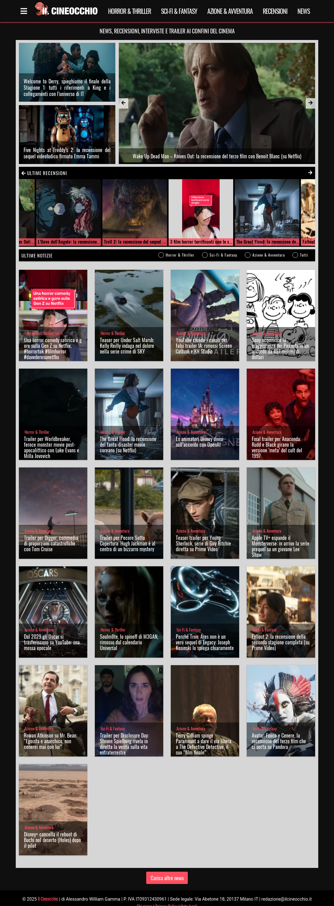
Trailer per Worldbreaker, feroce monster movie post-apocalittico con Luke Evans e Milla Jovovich (51, 438)
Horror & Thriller (129, 11)
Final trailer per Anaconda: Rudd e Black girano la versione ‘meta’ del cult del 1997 (277, 438)
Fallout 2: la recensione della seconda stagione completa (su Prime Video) (280, 633)
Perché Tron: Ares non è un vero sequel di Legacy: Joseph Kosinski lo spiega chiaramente (205, 633)
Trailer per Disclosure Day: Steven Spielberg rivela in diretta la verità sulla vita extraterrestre (124, 734)
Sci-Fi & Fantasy (179, 11)
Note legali (189, 896)
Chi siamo (144, 896)
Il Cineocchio (48, 889)
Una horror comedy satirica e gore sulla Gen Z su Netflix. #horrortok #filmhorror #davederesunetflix (53, 339)
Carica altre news (167, 868)
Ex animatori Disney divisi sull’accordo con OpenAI (199, 432)
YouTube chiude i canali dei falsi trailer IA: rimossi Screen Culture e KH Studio (204, 336)
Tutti (304, 245)
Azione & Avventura (230, 11)
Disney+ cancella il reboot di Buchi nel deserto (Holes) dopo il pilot (52, 830)
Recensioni (275, 11)
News (303, 11)
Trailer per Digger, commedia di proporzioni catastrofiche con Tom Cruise (51, 534)
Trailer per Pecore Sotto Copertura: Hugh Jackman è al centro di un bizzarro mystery (127, 534)
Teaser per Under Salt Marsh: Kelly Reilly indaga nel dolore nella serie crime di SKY (127, 336)
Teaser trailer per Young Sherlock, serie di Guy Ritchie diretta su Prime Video (203, 534)
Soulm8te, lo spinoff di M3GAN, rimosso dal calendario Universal (129, 633)
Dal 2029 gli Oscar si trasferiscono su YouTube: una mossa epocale (52, 633)
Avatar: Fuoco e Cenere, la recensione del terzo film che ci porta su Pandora (279, 731)
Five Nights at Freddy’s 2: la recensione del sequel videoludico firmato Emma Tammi (67, 143)
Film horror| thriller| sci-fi (43, 324)
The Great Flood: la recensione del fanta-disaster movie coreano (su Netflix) (128, 435)
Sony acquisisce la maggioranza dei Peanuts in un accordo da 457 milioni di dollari (280, 339)
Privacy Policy (166, 896)
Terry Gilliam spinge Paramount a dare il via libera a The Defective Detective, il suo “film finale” (203, 734)
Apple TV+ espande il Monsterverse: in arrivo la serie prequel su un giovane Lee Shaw (280, 537)
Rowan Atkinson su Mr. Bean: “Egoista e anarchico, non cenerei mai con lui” (50, 731)
